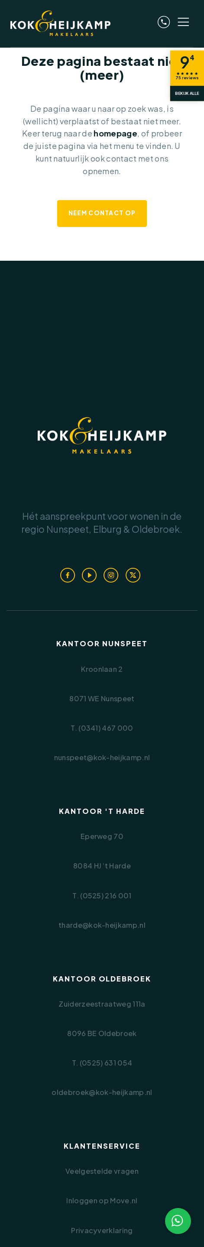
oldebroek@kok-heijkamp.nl (102, 1092)
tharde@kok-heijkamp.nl (102, 925)
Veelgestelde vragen (102, 1171)
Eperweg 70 (102, 836)
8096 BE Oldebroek (102, 1033)
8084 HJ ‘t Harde (102, 865)
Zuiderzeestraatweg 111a (101, 1003)
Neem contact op (102, 213)
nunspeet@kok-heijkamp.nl (102, 757)
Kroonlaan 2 (102, 669)
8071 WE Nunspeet (101, 698)
